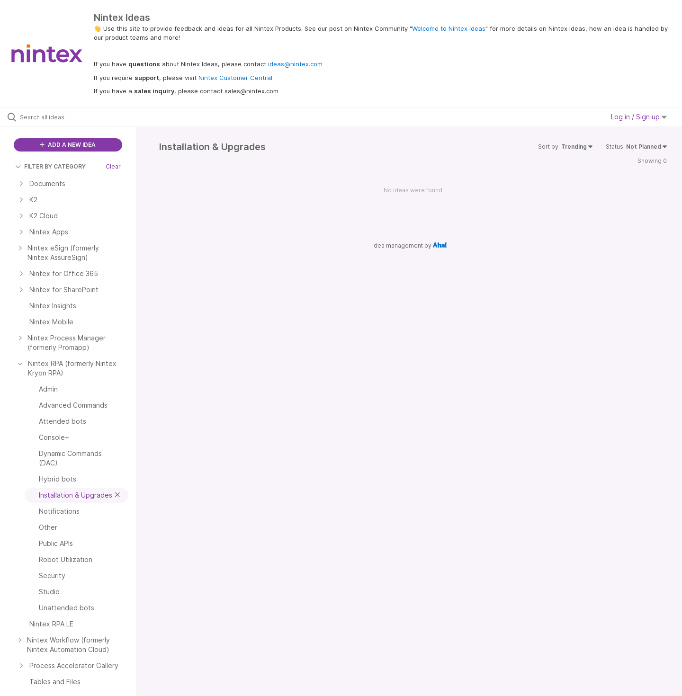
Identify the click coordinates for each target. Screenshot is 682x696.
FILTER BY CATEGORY (50, 166)
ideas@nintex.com (295, 64)
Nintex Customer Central (235, 77)
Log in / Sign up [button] (639, 117)
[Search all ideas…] (80, 117)
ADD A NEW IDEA (68, 144)
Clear (113, 166)
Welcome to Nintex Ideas (448, 28)
